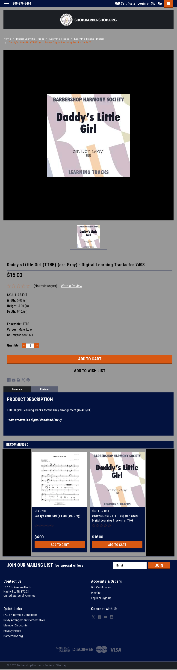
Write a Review (71, 286)
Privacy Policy (12, 630)
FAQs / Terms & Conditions (20, 615)
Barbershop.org (13, 636)
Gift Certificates (101, 587)
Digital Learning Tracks (30, 38)
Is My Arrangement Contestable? (24, 620)
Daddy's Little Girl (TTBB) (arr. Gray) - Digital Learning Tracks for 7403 (50, 42)
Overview (17, 389)
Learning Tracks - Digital (89, 38)
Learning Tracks (59, 38)
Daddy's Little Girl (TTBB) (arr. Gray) (57, 516)
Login (142, 3)
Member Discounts (15, 625)
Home (7, 38)
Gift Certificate (125, 3)
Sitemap (61, 665)
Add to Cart (60, 545)
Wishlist (96, 592)
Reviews (45, 389)
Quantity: (13, 345)
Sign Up (156, 3)
